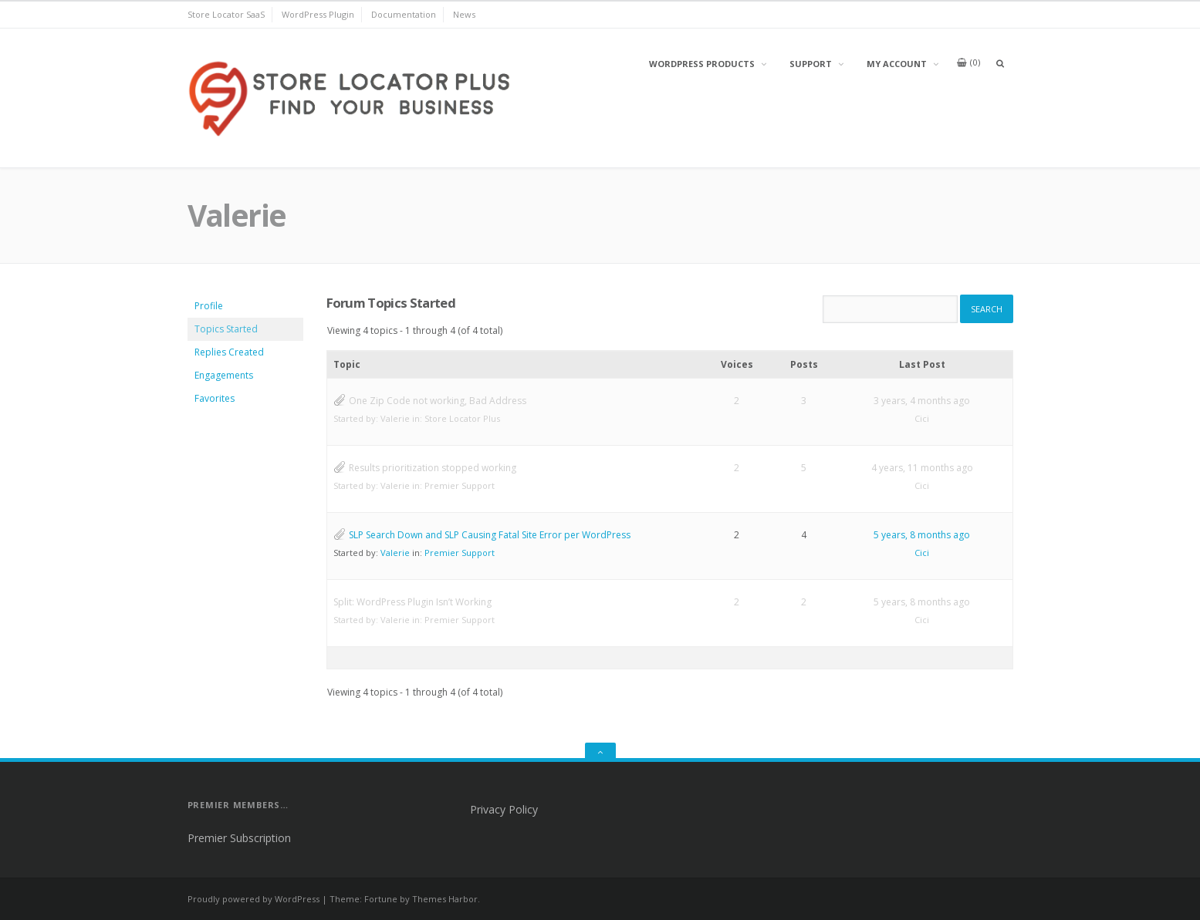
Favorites (214, 398)
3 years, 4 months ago (922, 400)
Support (810, 63)
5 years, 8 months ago (922, 534)
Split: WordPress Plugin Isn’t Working (412, 601)
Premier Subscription (239, 838)
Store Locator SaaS (226, 14)
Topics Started (226, 328)
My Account (897, 63)
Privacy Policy (504, 809)
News (464, 14)
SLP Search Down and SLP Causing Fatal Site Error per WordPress (489, 534)
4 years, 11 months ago (922, 467)
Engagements (223, 375)
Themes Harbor (445, 899)
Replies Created (229, 352)
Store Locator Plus (462, 418)
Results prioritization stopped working (432, 467)
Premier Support (459, 485)
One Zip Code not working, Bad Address (437, 400)
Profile (208, 305)
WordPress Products (702, 63)
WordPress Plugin (318, 14)
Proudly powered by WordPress (253, 899)
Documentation (403, 14)
